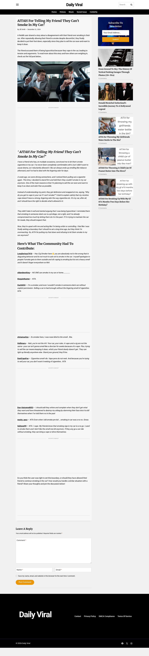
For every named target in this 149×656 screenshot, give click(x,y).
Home (54, 12)
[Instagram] (131, 643)
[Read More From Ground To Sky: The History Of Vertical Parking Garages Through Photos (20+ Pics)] (115, 57)
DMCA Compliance (107, 616)
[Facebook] (122, 643)
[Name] (34, 569)
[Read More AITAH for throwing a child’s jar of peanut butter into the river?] (115, 156)
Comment (21, 540)
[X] (127, 643)
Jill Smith (22, 29)
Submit (116, 39)
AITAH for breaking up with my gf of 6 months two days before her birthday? (115, 202)
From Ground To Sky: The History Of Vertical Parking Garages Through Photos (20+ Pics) (115, 72)
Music (71, 12)
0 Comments (103, 78)
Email (59, 570)
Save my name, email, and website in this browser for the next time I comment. (46, 576)
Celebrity (93, 12)
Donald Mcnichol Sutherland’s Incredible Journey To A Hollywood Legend (115, 106)
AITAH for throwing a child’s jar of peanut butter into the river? (115, 169)
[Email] (73, 569)
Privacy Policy (90, 616)
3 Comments (103, 143)
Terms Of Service (125, 616)
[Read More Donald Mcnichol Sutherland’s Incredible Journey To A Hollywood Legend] (115, 91)
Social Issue (82, 12)
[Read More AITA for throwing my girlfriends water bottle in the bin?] (115, 125)
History (63, 12)
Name (20, 570)
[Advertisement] (53, 126)
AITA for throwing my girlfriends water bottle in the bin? (114, 138)
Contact (77, 616)
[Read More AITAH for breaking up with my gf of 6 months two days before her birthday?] (115, 187)
